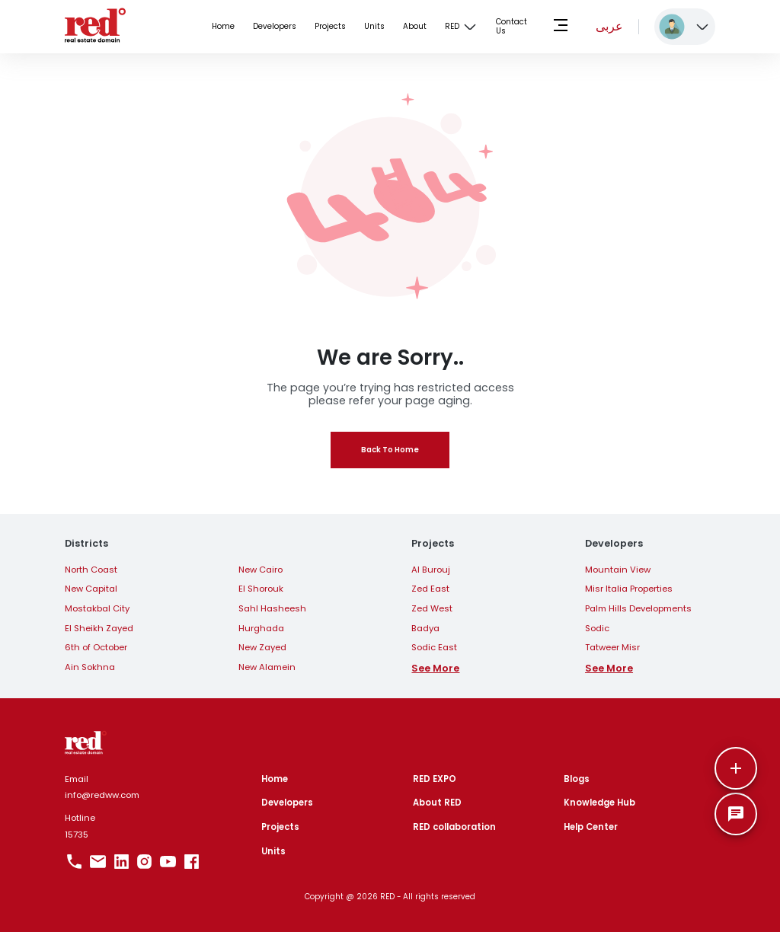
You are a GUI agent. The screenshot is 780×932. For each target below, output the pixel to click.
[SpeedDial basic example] (735, 814)
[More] (735, 768)
